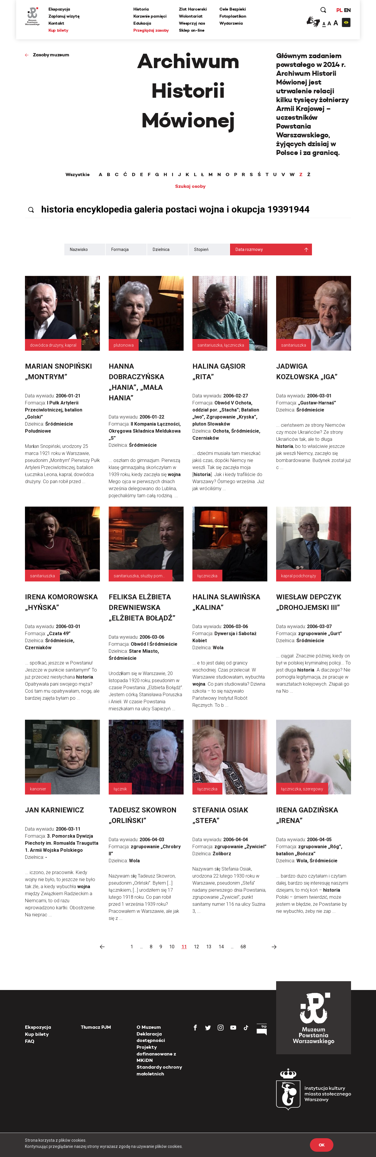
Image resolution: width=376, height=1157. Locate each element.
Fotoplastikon (232, 16)
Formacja (120, 249)
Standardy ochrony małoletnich (159, 1070)
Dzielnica (161, 249)
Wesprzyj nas (192, 23)
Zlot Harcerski (193, 9)
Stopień (201, 249)
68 (243, 946)
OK (322, 1145)
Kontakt (56, 23)
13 (209, 946)
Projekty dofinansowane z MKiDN (156, 1053)
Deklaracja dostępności (151, 1037)
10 (171, 946)
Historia (141, 9)
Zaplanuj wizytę (64, 16)
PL (339, 10)
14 (221, 946)
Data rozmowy (249, 249)
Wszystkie (78, 174)
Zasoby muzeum (51, 55)
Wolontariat (191, 16)
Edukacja (142, 23)
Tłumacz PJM (96, 1027)
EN (347, 10)
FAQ (29, 1041)
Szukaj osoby (190, 186)
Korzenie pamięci (150, 16)
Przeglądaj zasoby (151, 30)
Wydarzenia (231, 23)
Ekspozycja (59, 9)
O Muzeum (149, 1027)
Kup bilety (58, 30)
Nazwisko (79, 249)
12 (196, 946)
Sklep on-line (191, 30)
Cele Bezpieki (232, 9)
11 (184, 946)
